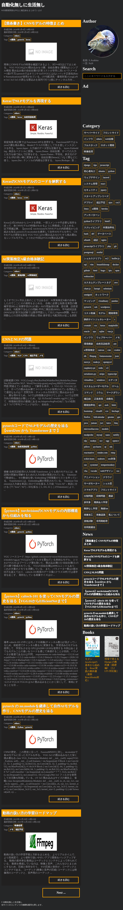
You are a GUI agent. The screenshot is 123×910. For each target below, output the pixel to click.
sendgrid (88, 294)
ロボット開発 (107, 145)
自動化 (109, 398)
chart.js (87, 288)
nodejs (93, 440)
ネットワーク (102, 294)
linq (116, 423)
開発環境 (113, 313)
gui (118, 417)
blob (114, 405)
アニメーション (92, 477)
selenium (107, 288)
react (103, 183)
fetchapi (115, 411)
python (34, 447)
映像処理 (18, 825)
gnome (111, 417)
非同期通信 (89, 527)
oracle (87, 331)
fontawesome (105, 356)
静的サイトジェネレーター (97, 319)
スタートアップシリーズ (96, 196)
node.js (96, 362)
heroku (104, 208)
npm (117, 270)
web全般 (109, 139)
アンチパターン (92, 215)
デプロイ (88, 202)
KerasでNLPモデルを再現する (100, 550)
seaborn (101, 458)
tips (95, 165)
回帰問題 (100, 496)
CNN (26, 198)
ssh (95, 307)
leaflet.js (116, 258)
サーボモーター (92, 483)
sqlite (101, 331)
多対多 (87, 502)
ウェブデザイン (92, 177)
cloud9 (99, 411)
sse (85, 465)
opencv (115, 440)
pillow (87, 446)
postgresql (88, 252)
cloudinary (103, 301)
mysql (99, 435)
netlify (116, 435)
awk (106, 405)
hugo (103, 270)
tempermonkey (108, 465)
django (87, 165)
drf (92, 233)
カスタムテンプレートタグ (97, 282)
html (95, 270)
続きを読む (64, 87)
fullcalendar (99, 417)
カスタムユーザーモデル (96, 386)
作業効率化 (108, 227)
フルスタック (90, 145)
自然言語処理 (30, 117)
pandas (115, 301)
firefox (87, 417)
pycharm (97, 446)
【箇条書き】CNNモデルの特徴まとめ (101, 542)
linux (86, 208)
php (109, 246)
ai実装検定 (89, 350)
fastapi (97, 288)
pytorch (20, 39)
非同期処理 (101, 521)
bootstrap (88, 411)
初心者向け (89, 171)
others (17, 36)
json (117, 356)
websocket (89, 276)
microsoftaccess (91, 429)
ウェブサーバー (104, 337)
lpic (110, 270)
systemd (94, 465)
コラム (99, 392)
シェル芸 (107, 483)
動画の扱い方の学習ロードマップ (102, 625)
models (105, 429)
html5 (107, 221)
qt (105, 446)
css (95, 325)
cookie (117, 350)
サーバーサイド (92, 132)
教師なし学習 (90, 508)
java (86, 423)
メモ (41, 355)
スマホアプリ (90, 489)
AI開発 (12, 39)
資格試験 (21, 275)
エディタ (112, 380)
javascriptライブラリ (94, 246)
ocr (100, 440)
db (85, 356)
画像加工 (88, 514)
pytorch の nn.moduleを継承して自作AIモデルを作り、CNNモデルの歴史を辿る (101, 616)
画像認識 (100, 514)
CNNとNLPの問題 (94, 572)
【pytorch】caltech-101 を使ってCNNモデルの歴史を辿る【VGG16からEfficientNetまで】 (101, 603)
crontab (87, 325)
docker (116, 264)
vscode (94, 471)
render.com (102, 452)
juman (94, 423)
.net (114, 343)
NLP (19, 355)
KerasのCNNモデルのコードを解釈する (101, 558)
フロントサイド (111, 132)
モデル (101, 313)
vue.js (110, 331)
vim (92, 264)
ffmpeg (93, 356)
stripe (102, 374)
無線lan (104, 508)
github (87, 270)
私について (114, 514)
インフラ (88, 139)
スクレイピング (92, 227)
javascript (104, 165)
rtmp (113, 452)
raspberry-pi (89, 368)
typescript (112, 374)
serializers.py (90, 374)
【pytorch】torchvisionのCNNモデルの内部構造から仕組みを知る (102, 592)
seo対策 (111, 458)
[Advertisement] (102, 106)
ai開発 (95, 208)
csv (106, 411)
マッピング (89, 301)
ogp (107, 440)
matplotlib (113, 325)
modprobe (88, 435)
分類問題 (88, 496)
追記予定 (33, 355)
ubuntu (101, 171)
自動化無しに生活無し (23, 4)
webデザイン (106, 471)
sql (85, 264)
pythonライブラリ (93, 221)
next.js (87, 362)
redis (100, 368)
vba (85, 471)
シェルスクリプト (93, 258)
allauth (87, 240)
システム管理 (90, 183)
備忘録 (87, 398)
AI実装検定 (32, 275)
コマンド (88, 392)
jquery (104, 190)
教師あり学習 (100, 502)
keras (28, 39)
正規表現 (98, 398)
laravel (106, 177)
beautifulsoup (103, 264)
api (99, 405)
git (115, 246)
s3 (107, 368)
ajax (110, 202)
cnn (109, 350)
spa (94, 331)
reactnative (89, 452)
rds (111, 446)
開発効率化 (89, 405)
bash (86, 233)
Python (20, 727)
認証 (96, 240)
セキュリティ (90, 190)
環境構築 (88, 343)
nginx (104, 240)
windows (101, 380)
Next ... (61, 892)
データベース (104, 233)
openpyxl (107, 362)
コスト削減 (89, 313)
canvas (101, 350)
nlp (85, 440)
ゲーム (115, 386)
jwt (101, 423)
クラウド (107, 477)
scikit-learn (89, 458)
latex (108, 423)
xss (117, 471)
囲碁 (111, 496)
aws (116, 282)
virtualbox (88, 380)
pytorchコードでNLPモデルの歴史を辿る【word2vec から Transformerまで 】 (101, 582)
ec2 (106, 258)
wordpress (105, 307)
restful (99, 252)
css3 (118, 202)
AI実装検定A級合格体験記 (98, 566)
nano (107, 435)
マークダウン (113, 392)
